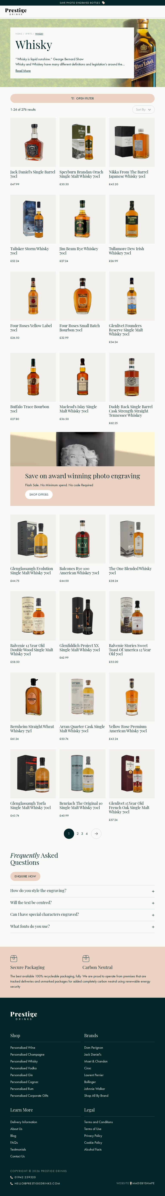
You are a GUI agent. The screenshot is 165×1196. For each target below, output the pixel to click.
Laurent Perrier (94, 1075)
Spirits (28, 33)
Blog (13, 1136)
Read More (23, 71)
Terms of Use (92, 1129)
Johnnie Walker (94, 1089)
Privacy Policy (93, 1136)
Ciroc (87, 1068)
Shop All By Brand (96, 1096)
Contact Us (17, 1156)
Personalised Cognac (24, 1082)
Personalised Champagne (27, 1054)
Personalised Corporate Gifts (29, 1096)
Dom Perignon (93, 1048)
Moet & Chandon (96, 1061)
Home (18, 33)
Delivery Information (23, 1122)
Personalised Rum (22, 1089)
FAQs (14, 1142)
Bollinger (90, 1082)
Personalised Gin (21, 1075)
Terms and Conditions (98, 1122)
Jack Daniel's (92, 1054)
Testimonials (18, 1149)
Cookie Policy (93, 1142)
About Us (16, 1129)
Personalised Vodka (23, 1068)
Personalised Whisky (24, 1061)
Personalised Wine (22, 1048)
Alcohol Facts (93, 1149)
